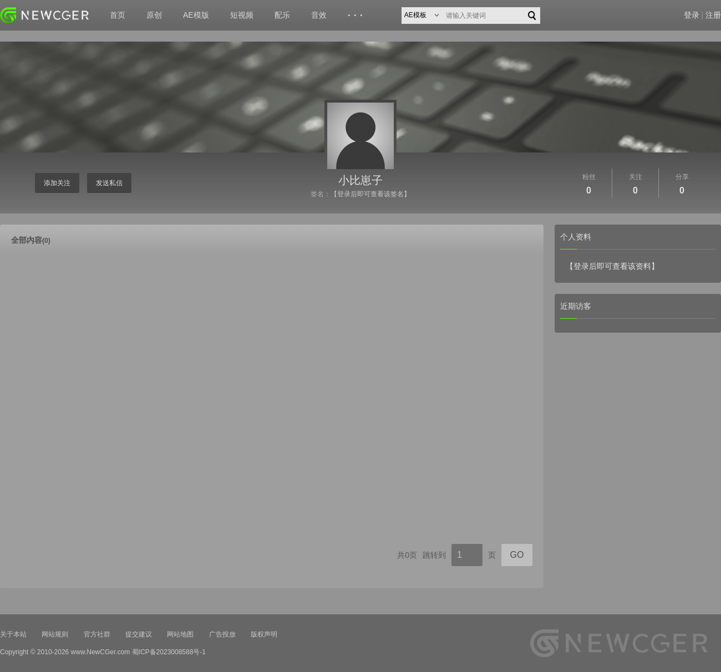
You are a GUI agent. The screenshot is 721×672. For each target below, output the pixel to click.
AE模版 (196, 15)
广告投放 (222, 634)
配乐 (282, 15)
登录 (691, 15)
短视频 (241, 15)
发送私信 (109, 183)
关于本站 (13, 634)
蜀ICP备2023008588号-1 (169, 652)
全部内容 (30, 240)
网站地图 (180, 634)
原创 (154, 15)
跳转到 (434, 555)
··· (357, 15)
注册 (713, 15)
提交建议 (138, 634)
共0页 (407, 555)
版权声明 (264, 634)
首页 (117, 15)
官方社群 (97, 634)
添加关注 (57, 183)
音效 (319, 15)
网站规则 (55, 634)
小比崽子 (360, 180)
